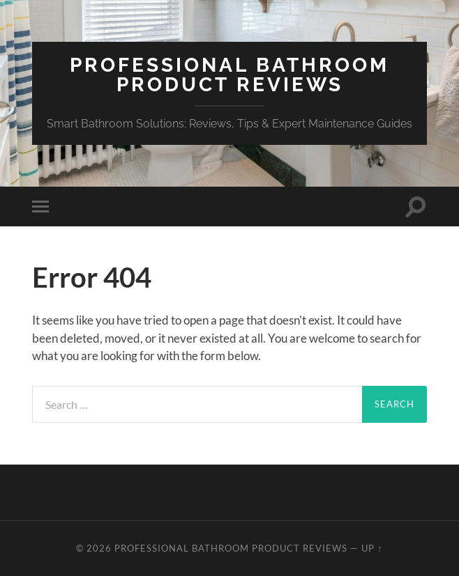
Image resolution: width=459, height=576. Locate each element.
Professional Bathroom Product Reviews (229, 75)
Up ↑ (371, 548)
